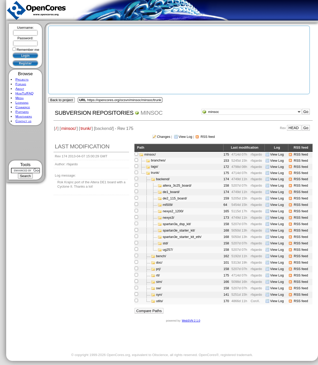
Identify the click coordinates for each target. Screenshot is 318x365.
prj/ (158, 269)
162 (226, 256)
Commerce (22, 107)
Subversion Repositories (94, 113)
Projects (21, 79)
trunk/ (85, 128)
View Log (185, 137)
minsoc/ (68, 128)
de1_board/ (171, 192)
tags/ (154, 167)
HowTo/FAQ (24, 93)
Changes (163, 137)
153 (226, 160)
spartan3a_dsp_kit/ (177, 224)
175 (226, 154)
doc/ (159, 262)
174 (226, 179)
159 (226, 198)
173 (226, 217)
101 (226, 262)
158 (226, 185)
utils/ (159, 301)
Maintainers (23, 116)
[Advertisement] (25, 143)
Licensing (21, 102)
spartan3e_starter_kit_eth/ (182, 237)
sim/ (159, 282)
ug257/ (168, 250)
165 (226, 211)
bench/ (161, 256)
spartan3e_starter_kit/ (179, 230)
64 (225, 205)
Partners (22, 112)
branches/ (158, 160)
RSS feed (207, 137)
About (19, 89)
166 (226, 282)
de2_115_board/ (175, 198)
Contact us (23, 121)
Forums (20, 84)
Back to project (61, 100)
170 (226, 301)
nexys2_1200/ (173, 211)
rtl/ (158, 275)
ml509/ (168, 205)
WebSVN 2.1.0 (191, 320)
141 (226, 294)
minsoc (152, 113)
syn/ (159, 294)
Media (19, 98)
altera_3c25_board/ (177, 185)
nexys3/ (168, 217)
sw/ (158, 288)
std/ (165, 243)
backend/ (163, 179)
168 (226, 230)
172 (226, 167)
